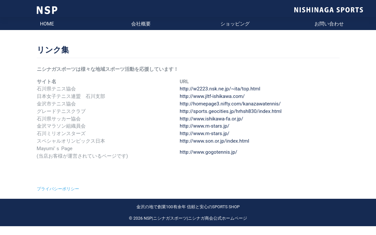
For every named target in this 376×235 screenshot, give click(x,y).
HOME (47, 24)
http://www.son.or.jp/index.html (214, 141)
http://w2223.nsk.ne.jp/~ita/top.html (220, 89)
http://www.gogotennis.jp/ (208, 152)
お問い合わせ (329, 24)
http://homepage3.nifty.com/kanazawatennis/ (230, 104)
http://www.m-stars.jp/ (205, 126)
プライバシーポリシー (58, 188)
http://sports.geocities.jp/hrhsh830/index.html (231, 111)
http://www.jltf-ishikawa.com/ (212, 96)
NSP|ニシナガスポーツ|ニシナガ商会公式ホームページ (195, 218)
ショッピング (235, 24)
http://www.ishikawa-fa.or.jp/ (211, 119)
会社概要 (141, 24)
